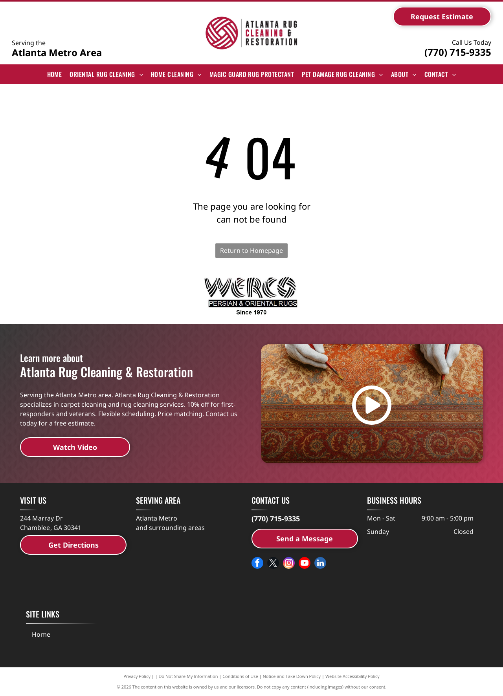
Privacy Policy (137, 676)
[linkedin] (320, 564)
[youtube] (304, 564)
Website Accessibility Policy (352, 676)
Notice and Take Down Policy (292, 676)
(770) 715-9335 (457, 52)
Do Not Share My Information (188, 676)
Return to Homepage (251, 250)
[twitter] (273, 564)
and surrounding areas (170, 527)
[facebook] (257, 564)
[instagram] (289, 564)
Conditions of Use (240, 676)
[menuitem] (54, 74)
